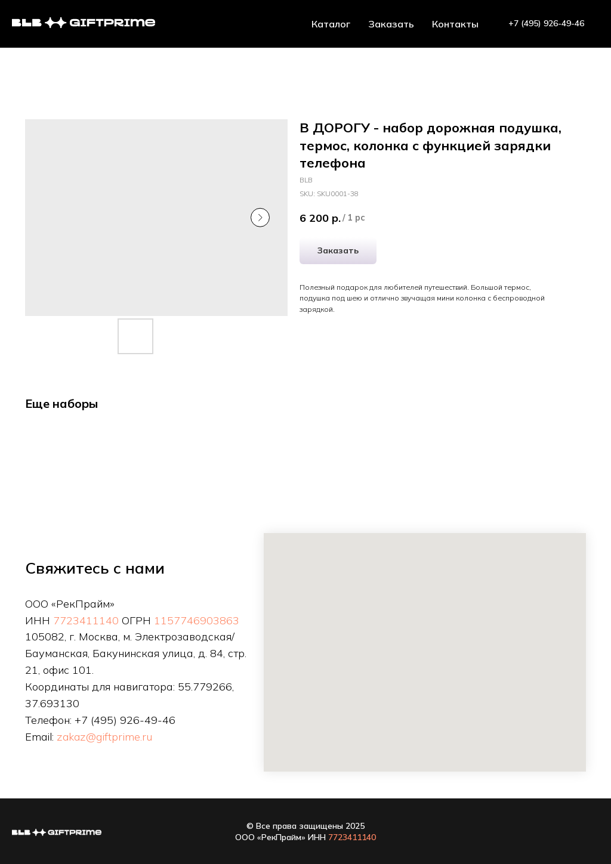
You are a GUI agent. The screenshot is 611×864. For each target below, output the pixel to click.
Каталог (330, 24)
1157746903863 (196, 620)
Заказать (391, 24)
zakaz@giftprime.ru (104, 737)
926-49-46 (147, 720)
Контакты (455, 24)
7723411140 (86, 620)
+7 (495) (97, 720)
